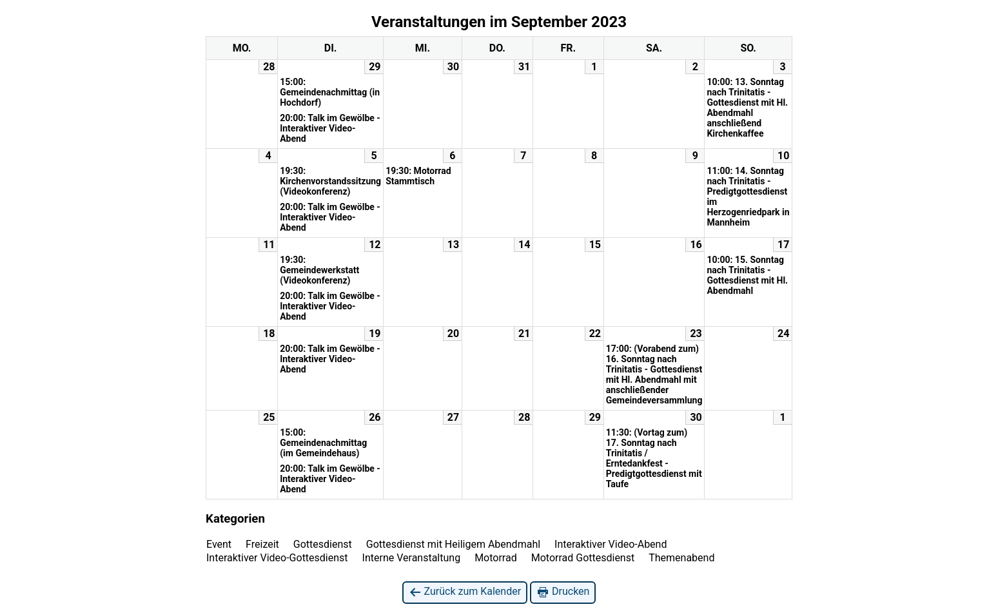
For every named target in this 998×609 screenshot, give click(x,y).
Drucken (562, 592)
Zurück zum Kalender (465, 592)
